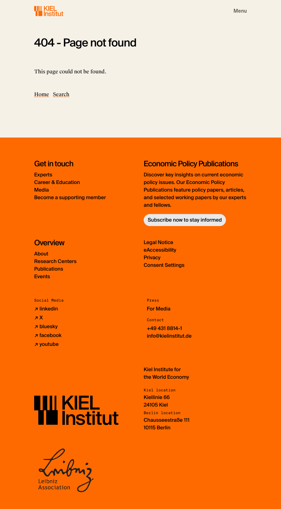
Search (61, 94)
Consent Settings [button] (164, 265)
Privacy (152, 257)
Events (42, 276)
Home (41, 94)
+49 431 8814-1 (164, 328)
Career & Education (57, 182)
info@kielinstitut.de (169, 336)
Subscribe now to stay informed (185, 220)
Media (41, 190)
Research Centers (55, 261)
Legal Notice (158, 242)
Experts (43, 174)
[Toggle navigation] (240, 11)
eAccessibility (160, 250)
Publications (48, 269)
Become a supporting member (70, 197)
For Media (159, 308)
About (41, 253)
